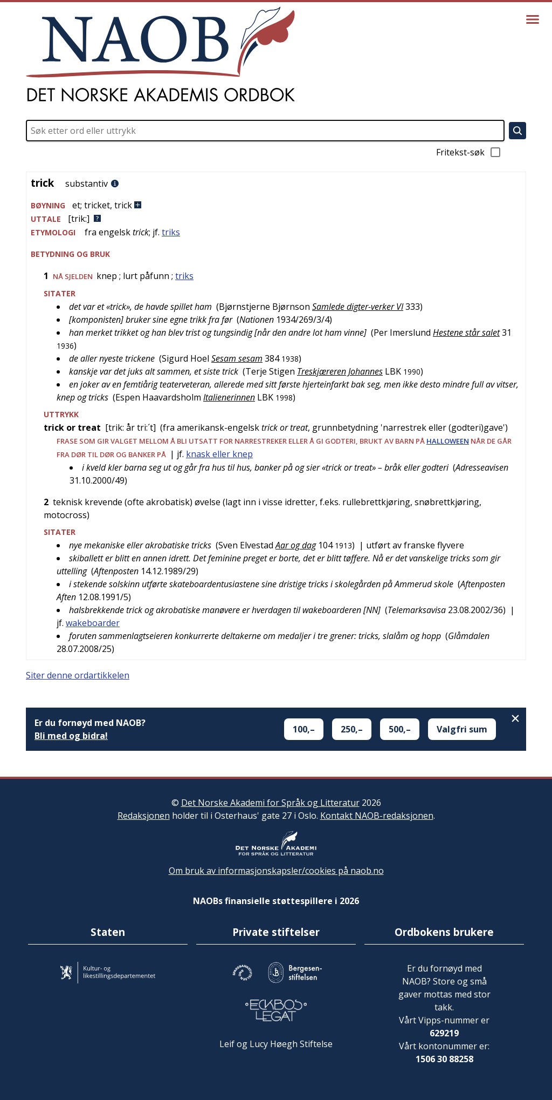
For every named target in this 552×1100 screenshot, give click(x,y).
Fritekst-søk (469, 152)
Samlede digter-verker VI (357, 307)
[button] (276, 205)
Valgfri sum (462, 729)
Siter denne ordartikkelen (77, 675)
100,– (304, 729)
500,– (400, 729)
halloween (447, 441)
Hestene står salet (466, 332)
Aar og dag (295, 545)
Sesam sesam (237, 358)
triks (171, 232)
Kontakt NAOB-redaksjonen (376, 815)
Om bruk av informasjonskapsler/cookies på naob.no (276, 871)
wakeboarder (93, 623)
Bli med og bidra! (71, 736)
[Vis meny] (533, 19)
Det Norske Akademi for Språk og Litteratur (270, 803)
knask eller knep (219, 454)
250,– (352, 729)
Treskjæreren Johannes (340, 371)
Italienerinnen (229, 397)
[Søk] (517, 130)
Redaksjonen (144, 815)
